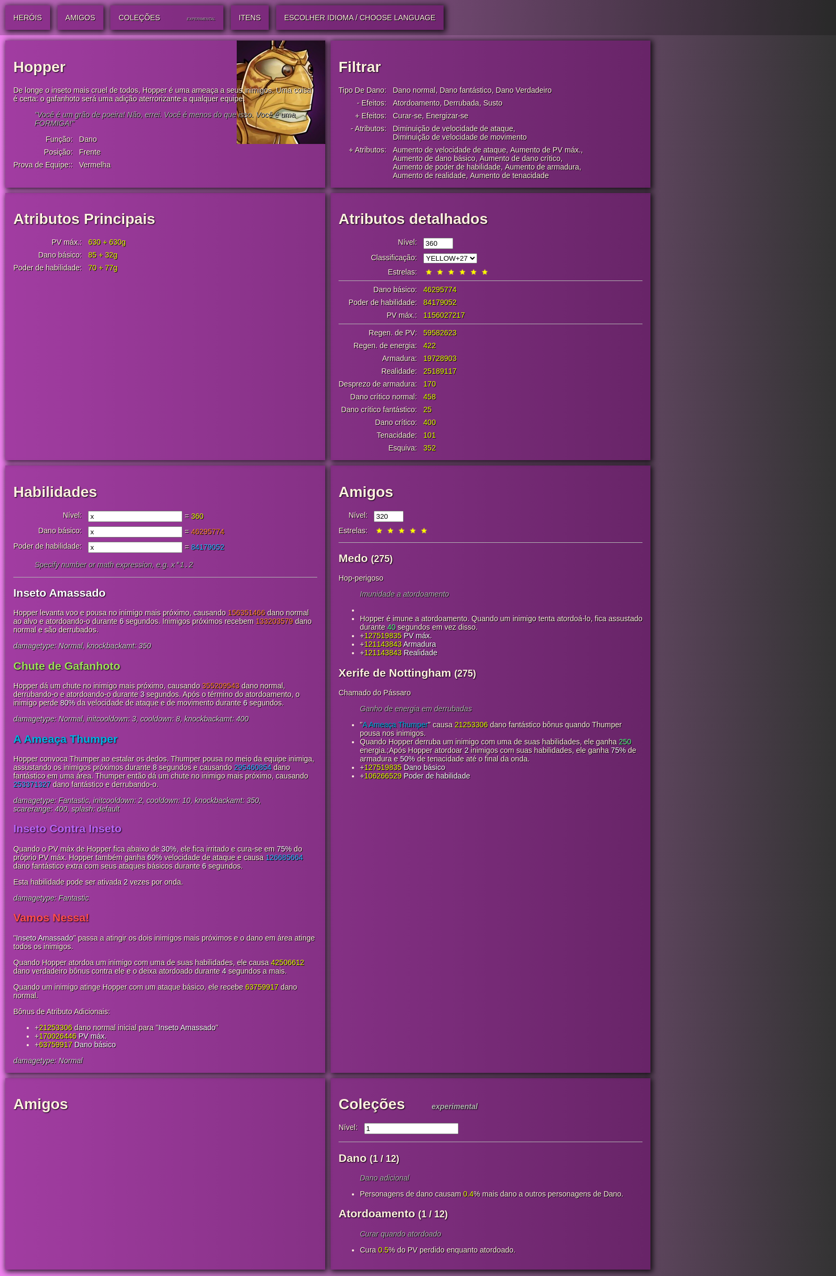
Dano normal (414, 90)
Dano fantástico (466, 90)
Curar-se (407, 115)
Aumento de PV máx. (545, 150)
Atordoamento (416, 103)
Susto (492, 103)
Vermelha (94, 164)
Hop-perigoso (361, 578)
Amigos (366, 492)
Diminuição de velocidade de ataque (453, 128)
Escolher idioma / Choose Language (360, 17)
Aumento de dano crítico (519, 158)
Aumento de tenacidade (509, 175)
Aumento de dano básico (434, 158)
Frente (89, 152)
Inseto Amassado (59, 594)
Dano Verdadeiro (524, 90)
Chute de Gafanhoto (66, 667)
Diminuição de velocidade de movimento (460, 137)
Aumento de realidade (429, 175)
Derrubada (461, 103)
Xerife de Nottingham (395, 673)
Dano (88, 139)
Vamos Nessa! (51, 918)
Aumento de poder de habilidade (447, 167)
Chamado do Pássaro (375, 692)
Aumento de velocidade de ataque (450, 150)
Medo (353, 558)
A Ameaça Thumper (65, 740)
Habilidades (55, 492)
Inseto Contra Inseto (67, 829)
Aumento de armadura (542, 167)
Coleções (372, 1105)
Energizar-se (447, 115)
